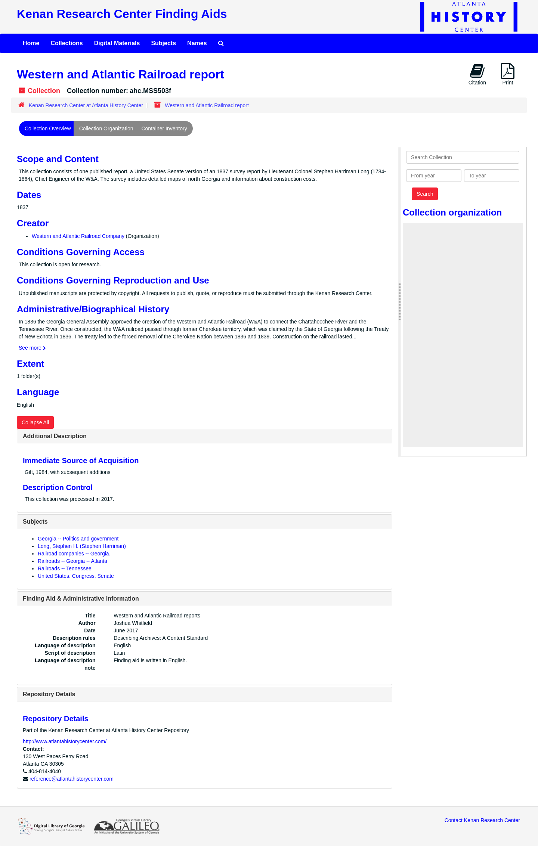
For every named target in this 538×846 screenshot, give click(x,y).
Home (31, 43)
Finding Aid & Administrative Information (81, 598)
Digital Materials (117, 43)
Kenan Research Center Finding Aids (122, 14)
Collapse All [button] (35, 422)
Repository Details (49, 694)
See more (32, 348)
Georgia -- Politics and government (78, 539)
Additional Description (55, 436)
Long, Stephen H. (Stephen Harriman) (82, 546)
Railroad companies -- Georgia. (74, 554)
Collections (66, 43)
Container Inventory (164, 128)
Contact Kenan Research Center (482, 820)
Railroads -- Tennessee (65, 568)
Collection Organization (106, 128)
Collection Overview (48, 128)
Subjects (163, 43)
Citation (477, 74)
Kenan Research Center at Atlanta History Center (86, 105)
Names (197, 43)
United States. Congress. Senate (76, 576)
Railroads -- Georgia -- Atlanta (72, 561)
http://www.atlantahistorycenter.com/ (64, 741)
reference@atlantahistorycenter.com (72, 779)
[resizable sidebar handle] (399, 301)
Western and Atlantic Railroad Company (78, 236)
